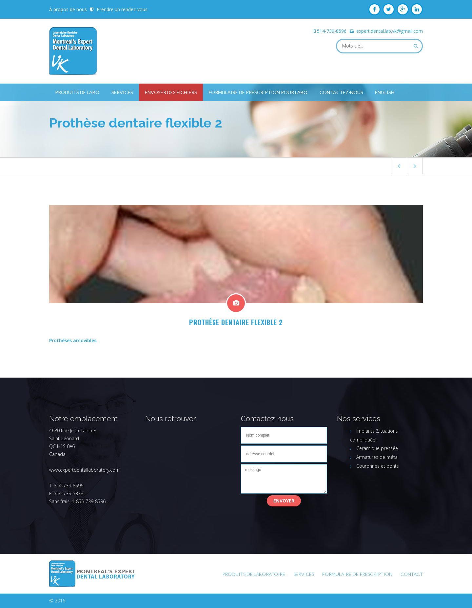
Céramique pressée (377, 448)
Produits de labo (77, 92)
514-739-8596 (331, 31)
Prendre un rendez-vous (122, 9)
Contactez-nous (341, 92)
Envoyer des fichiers (171, 92)
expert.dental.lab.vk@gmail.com (389, 31)
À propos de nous (68, 9)
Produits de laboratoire (253, 574)
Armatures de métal (377, 457)
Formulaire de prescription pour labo (258, 92)
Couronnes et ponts (377, 466)
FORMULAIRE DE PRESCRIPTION (357, 574)
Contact (412, 574)
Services (122, 92)
